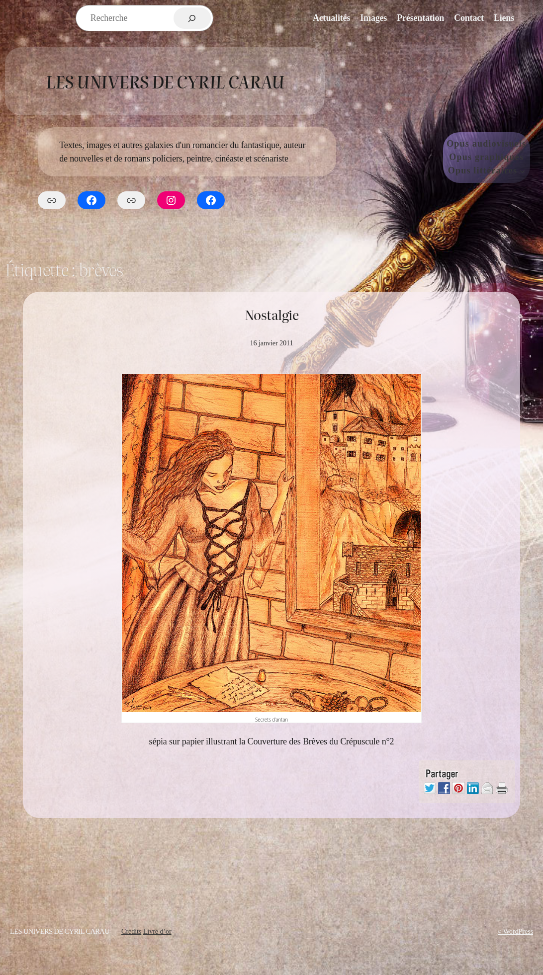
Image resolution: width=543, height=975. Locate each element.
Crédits (131, 931)
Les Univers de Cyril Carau (165, 81)
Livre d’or (157, 931)
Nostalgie (271, 315)
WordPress (518, 931)
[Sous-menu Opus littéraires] (522, 170)
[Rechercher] (192, 18)
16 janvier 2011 (271, 343)
